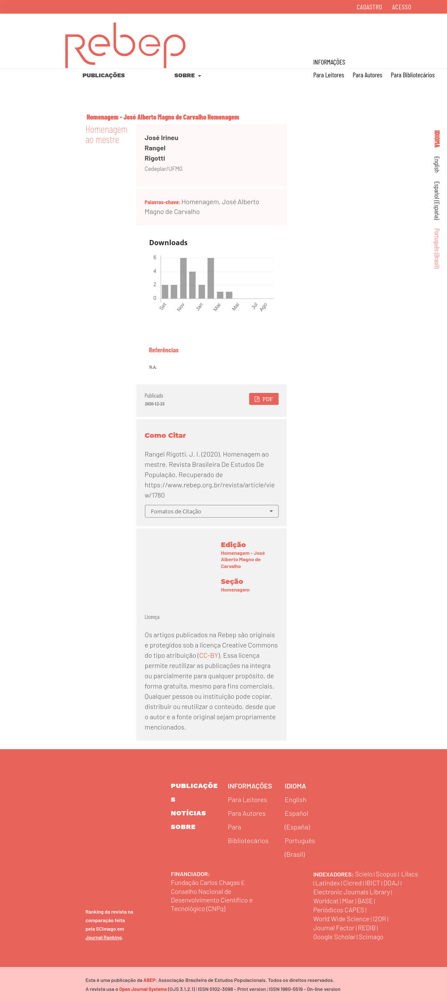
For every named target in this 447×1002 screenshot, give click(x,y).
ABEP (149, 980)
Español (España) (437, 200)
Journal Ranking (103, 937)
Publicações (103, 75)
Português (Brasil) (437, 249)
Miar (349, 901)
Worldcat (326, 901)
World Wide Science (342, 918)
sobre (183, 827)
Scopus (387, 874)
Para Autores (367, 74)
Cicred (372, 883)
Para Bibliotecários (413, 74)
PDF (267, 399)
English (437, 164)
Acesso (402, 7)
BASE (367, 901)
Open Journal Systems (142, 989)
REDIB (368, 927)
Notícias (188, 813)
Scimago (373, 936)
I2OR (382, 918)
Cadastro (369, 7)
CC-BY (208, 655)
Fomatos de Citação (176, 511)
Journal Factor (334, 927)
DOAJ (321, 892)
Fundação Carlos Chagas (207, 882)
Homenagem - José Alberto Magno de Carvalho (146, 117)
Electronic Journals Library (373, 892)
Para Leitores (328, 74)
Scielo (364, 874)
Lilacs (322, 883)
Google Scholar (335, 936)
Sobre (185, 75)
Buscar (403, 34)
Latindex (346, 883)
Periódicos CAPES (339, 909)
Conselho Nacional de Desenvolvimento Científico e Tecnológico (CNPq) (213, 899)
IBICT (393, 883)
